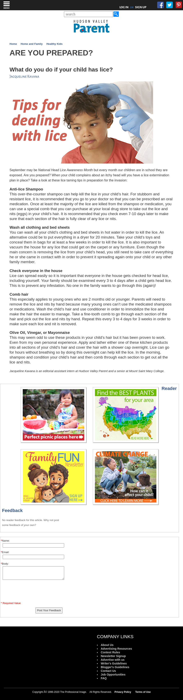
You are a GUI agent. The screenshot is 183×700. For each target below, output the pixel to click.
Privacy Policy (123, 692)
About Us (107, 645)
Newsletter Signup (113, 656)
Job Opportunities (113, 674)
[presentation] (33, 592)
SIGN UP (140, 7)
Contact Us (108, 670)
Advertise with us (113, 659)
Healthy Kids (54, 43)
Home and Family (32, 43)
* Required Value (11, 603)
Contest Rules (110, 652)
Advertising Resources (116, 648)
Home (13, 43)
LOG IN (124, 7)
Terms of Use (143, 692)
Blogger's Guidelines (115, 667)
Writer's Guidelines (114, 663)
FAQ (104, 678)
